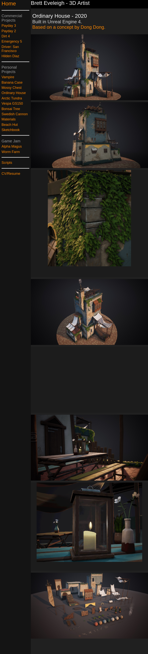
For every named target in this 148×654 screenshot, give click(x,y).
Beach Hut (10, 125)
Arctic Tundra (12, 98)
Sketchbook (11, 130)
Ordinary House (14, 93)
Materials (9, 119)
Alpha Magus (12, 146)
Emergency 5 (12, 41)
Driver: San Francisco (10, 49)
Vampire (8, 77)
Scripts (7, 163)
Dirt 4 (6, 36)
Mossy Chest (12, 88)
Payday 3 (9, 26)
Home (9, 4)
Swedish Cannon (15, 114)
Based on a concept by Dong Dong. (68, 27)
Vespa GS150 (12, 103)
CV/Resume (11, 174)
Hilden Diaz (10, 56)
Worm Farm (11, 152)
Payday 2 (9, 31)
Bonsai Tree (11, 109)
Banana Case (12, 82)
